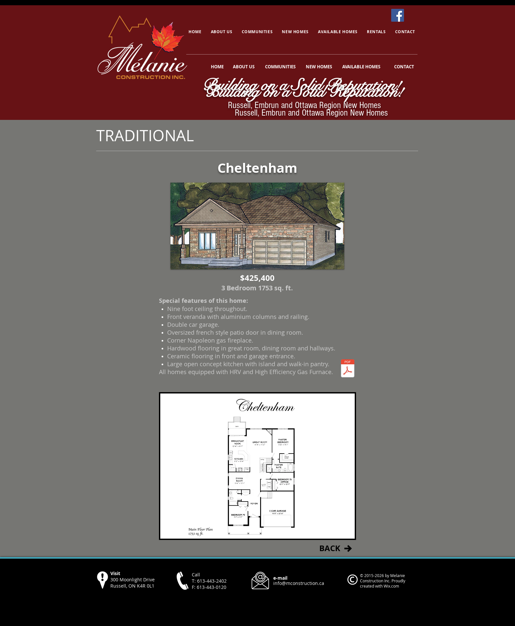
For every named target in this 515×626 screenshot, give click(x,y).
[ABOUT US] (243, 66)
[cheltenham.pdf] (347, 369)
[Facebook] (397, 15)
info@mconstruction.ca (298, 583)
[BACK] (330, 548)
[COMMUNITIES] (280, 66)
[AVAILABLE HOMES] (361, 66)
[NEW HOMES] (319, 66)
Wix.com (391, 586)
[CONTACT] (404, 66)
